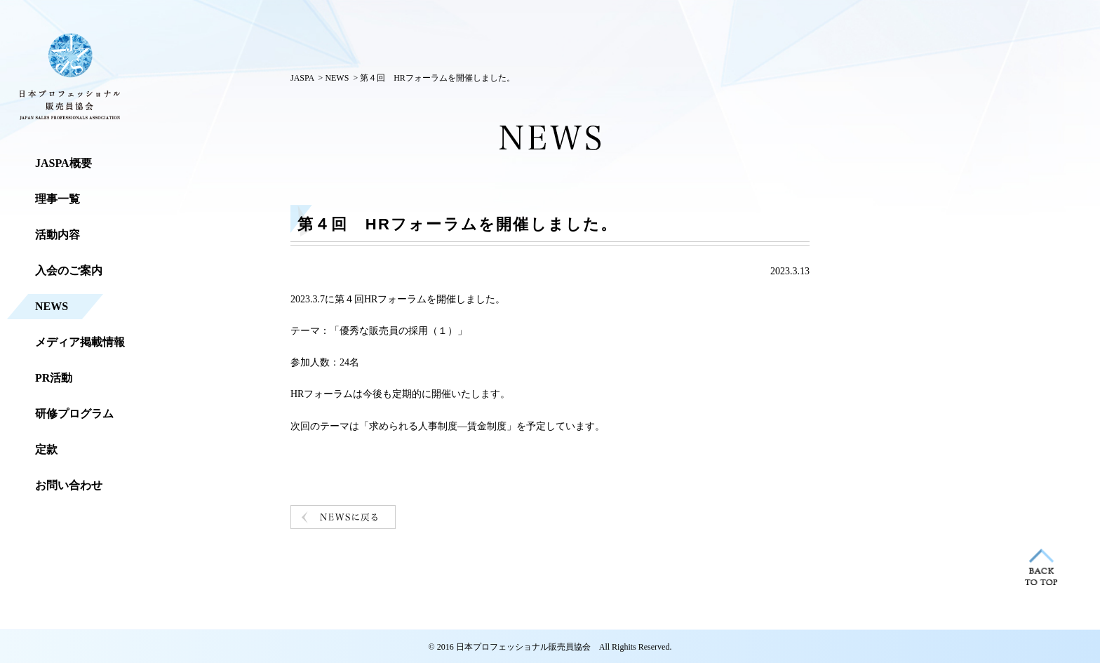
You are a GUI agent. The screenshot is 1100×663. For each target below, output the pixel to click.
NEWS (337, 78)
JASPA (302, 78)
